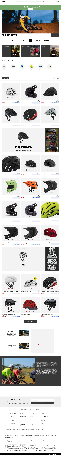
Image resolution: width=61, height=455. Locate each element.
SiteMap (31, 417)
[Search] (30, 1)
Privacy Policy (32, 415)
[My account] (58, 1)
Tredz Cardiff (22, 422)
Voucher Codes (43, 420)
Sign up (42, 402)
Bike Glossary (12, 421)
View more (30, 321)
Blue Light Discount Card (44, 416)
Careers (31, 424)
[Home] (4, 1)
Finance (21, 415)
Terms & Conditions (44, 423)
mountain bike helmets (46, 371)
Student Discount (43, 415)
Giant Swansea (22, 425)
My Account (12, 420)
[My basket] (57, 1)
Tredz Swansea (22, 424)
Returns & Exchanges (13, 417)
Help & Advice (12, 424)
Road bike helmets (53, 369)
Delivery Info (12, 416)
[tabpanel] (17, 4)
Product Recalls (12, 423)
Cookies (31, 416)
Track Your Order (12, 415)
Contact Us (12, 419)
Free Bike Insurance (23, 416)
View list (55, 35)
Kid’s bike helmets (46, 372)
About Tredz (32, 422)
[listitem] (11, 92)
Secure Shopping (43, 421)
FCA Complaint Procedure (34, 419)
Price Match (42, 417)
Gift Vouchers (43, 419)
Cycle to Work (22, 417)
